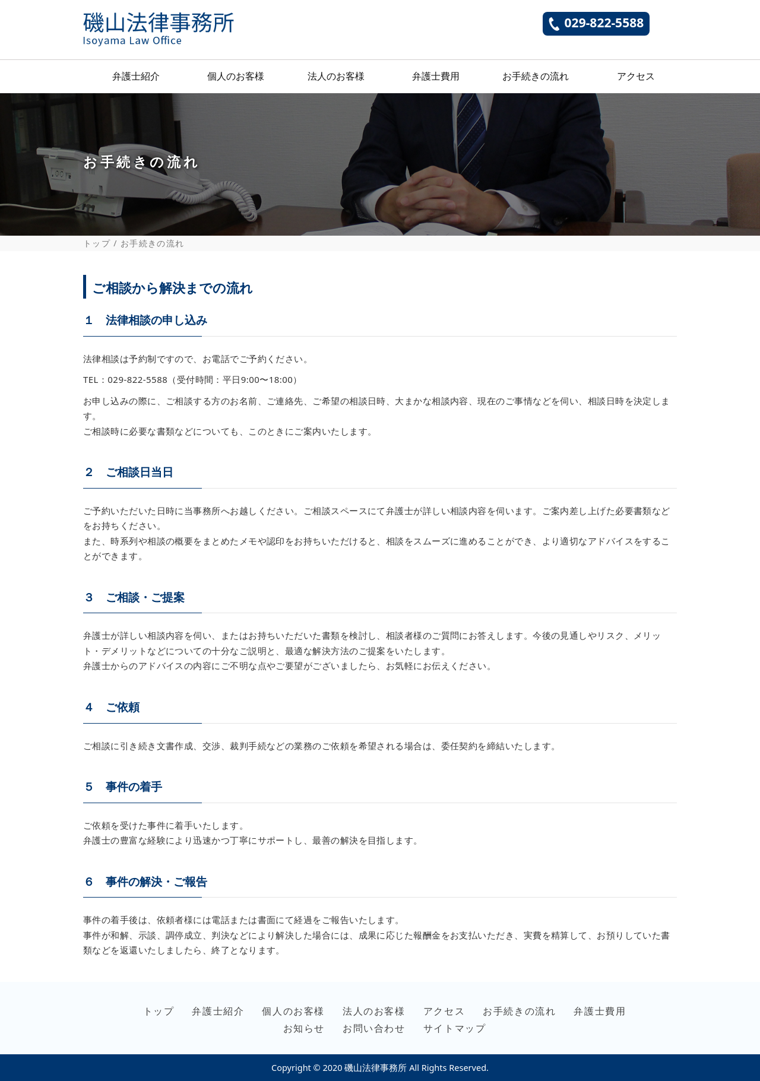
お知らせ (304, 1028)
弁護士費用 (436, 76)
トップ (96, 243)
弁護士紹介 (136, 76)
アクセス (636, 76)
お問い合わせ (374, 1028)
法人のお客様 (336, 76)
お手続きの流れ (535, 76)
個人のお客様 (235, 76)
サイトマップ (454, 1028)
